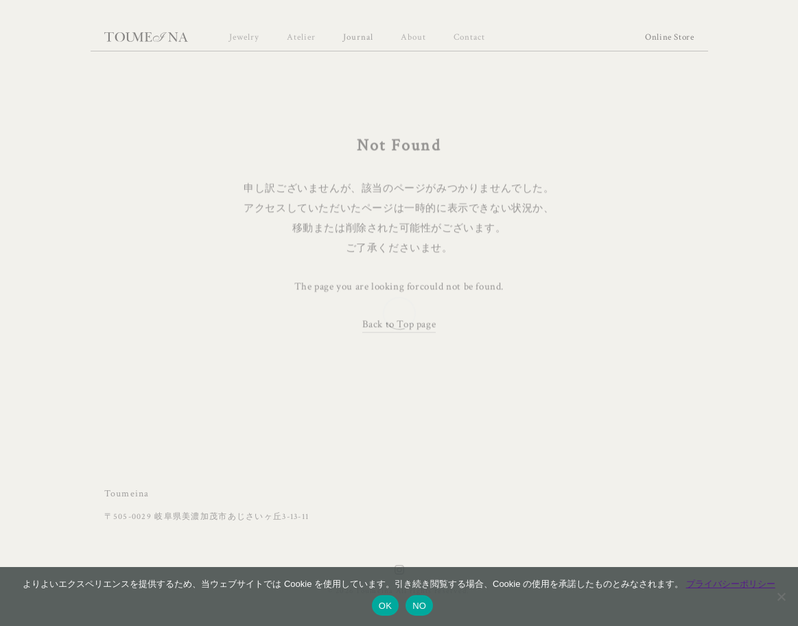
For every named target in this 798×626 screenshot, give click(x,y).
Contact (469, 37)
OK (385, 606)
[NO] (781, 596)
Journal (358, 37)
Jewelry (244, 37)
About (413, 37)
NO (419, 606)
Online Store (669, 37)
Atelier (301, 37)
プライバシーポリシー (730, 584)
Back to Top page (399, 324)
